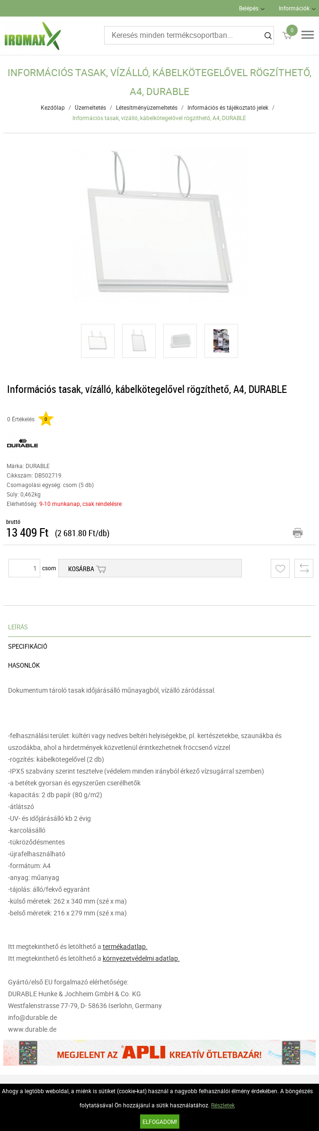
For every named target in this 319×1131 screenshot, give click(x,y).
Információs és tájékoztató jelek (227, 107)
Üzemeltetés (90, 107)
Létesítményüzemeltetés (146, 107)
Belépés (248, 8)
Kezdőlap (53, 107)
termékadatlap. (125, 946)
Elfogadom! (159, 1121)
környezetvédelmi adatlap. (141, 958)
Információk (294, 8)
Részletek (223, 1105)
